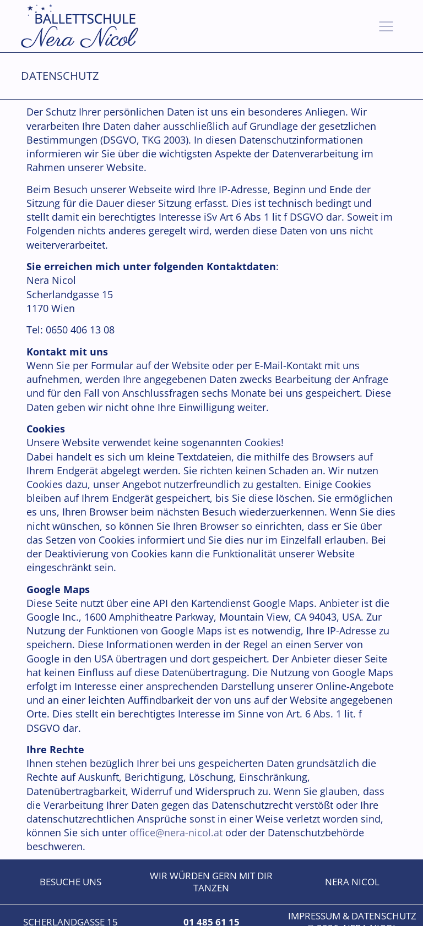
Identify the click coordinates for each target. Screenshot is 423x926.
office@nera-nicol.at (176, 832)
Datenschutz (383, 915)
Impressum (314, 915)
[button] (386, 26)
